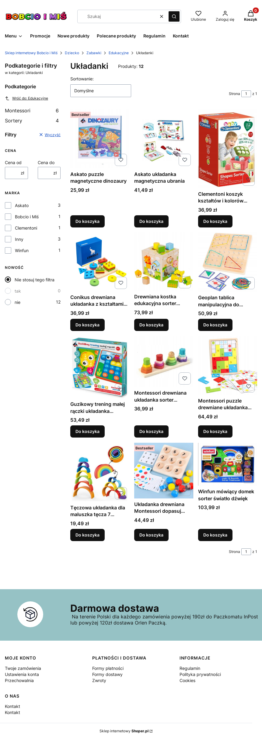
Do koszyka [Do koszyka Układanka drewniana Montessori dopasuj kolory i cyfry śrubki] (151, 534)
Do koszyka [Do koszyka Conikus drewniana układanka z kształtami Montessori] (87, 324)
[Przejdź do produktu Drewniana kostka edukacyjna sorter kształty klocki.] (163, 261)
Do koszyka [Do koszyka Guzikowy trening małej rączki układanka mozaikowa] (87, 431)
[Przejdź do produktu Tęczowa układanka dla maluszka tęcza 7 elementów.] (99, 472)
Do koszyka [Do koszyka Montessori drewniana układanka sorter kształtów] (151, 431)
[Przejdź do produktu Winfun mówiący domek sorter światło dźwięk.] (227, 464)
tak (18, 291)
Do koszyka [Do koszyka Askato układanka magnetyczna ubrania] (151, 221)
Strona (234, 93)
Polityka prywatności (200, 674)
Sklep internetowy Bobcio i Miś (31, 53)
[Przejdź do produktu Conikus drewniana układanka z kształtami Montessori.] (99, 261)
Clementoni (26, 227)
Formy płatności (108, 668)
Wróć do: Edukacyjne (26, 98)
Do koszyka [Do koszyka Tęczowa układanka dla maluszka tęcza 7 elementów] (87, 534)
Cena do (46, 162)
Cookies (187, 680)
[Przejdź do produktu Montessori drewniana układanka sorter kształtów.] (163, 361)
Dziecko (72, 53)
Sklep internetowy (124, 731)
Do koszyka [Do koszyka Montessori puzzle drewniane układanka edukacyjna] (215, 431)
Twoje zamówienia (23, 668)
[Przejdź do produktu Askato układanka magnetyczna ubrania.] (163, 138)
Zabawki (93, 53)
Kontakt (12, 706)
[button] (174, 16)
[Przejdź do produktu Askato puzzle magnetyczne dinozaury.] (99, 138)
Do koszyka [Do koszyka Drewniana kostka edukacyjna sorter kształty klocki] (151, 324)
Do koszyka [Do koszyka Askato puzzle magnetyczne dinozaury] (87, 221)
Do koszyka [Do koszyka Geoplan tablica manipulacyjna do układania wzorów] (215, 324)
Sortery (32, 121)
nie (17, 302)
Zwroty (99, 680)
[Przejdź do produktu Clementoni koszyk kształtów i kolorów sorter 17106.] (227, 148)
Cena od (13, 162)
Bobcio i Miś (27, 216)
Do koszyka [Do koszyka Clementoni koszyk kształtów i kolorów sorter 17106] (215, 221)
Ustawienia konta (22, 674)
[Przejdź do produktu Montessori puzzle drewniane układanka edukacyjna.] (227, 365)
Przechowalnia (19, 680)
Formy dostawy (107, 674)
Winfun (22, 250)
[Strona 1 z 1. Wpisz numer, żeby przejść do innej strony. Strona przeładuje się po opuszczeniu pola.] (246, 93)
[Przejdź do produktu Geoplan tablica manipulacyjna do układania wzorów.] (227, 262)
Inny (19, 239)
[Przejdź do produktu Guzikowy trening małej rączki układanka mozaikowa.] (99, 367)
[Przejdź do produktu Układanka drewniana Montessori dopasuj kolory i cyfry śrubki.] (163, 470)
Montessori (32, 110)
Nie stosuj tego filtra (34, 279)
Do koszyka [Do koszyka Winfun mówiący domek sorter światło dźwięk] (215, 534)
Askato (22, 205)
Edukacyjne (119, 53)
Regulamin (190, 668)
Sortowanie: (82, 78)
